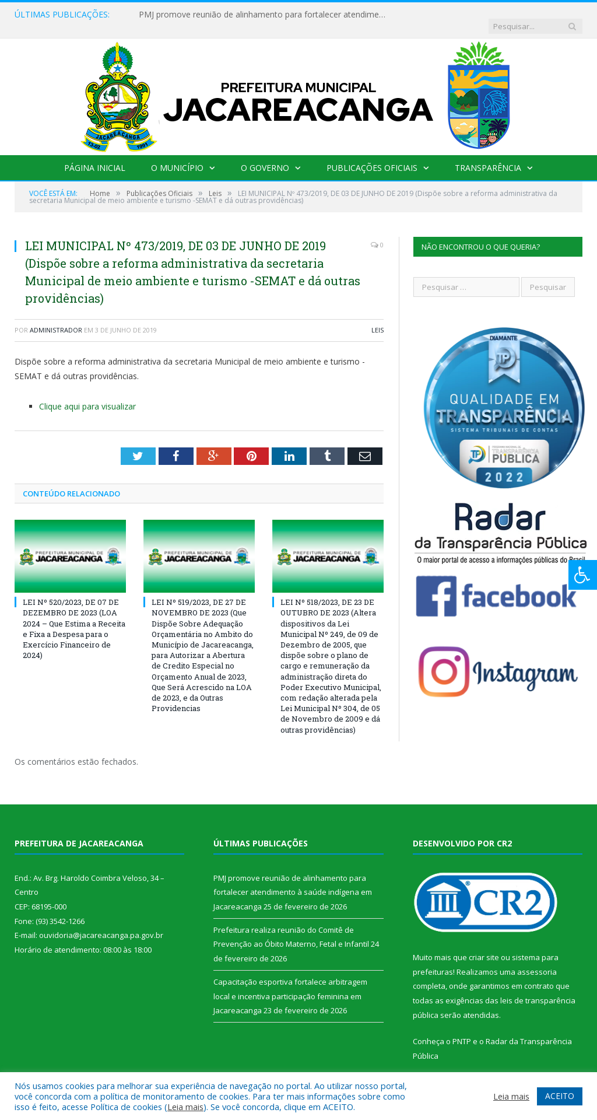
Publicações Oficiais (371, 156)
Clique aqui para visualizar (87, 394)
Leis (377, 318)
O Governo (265, 156)
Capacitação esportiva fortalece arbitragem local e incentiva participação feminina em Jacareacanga (290, 984)
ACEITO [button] (559, 1095)
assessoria (537, 960)
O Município (177, 156)
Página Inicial (94, 156)
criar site (484, 945)
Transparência (488, 156)
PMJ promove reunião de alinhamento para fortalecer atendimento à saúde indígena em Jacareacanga (258, 14)
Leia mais (185, 1106)
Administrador (56, 318)
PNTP (461, 1029)
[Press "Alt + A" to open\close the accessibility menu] (582, 575)
